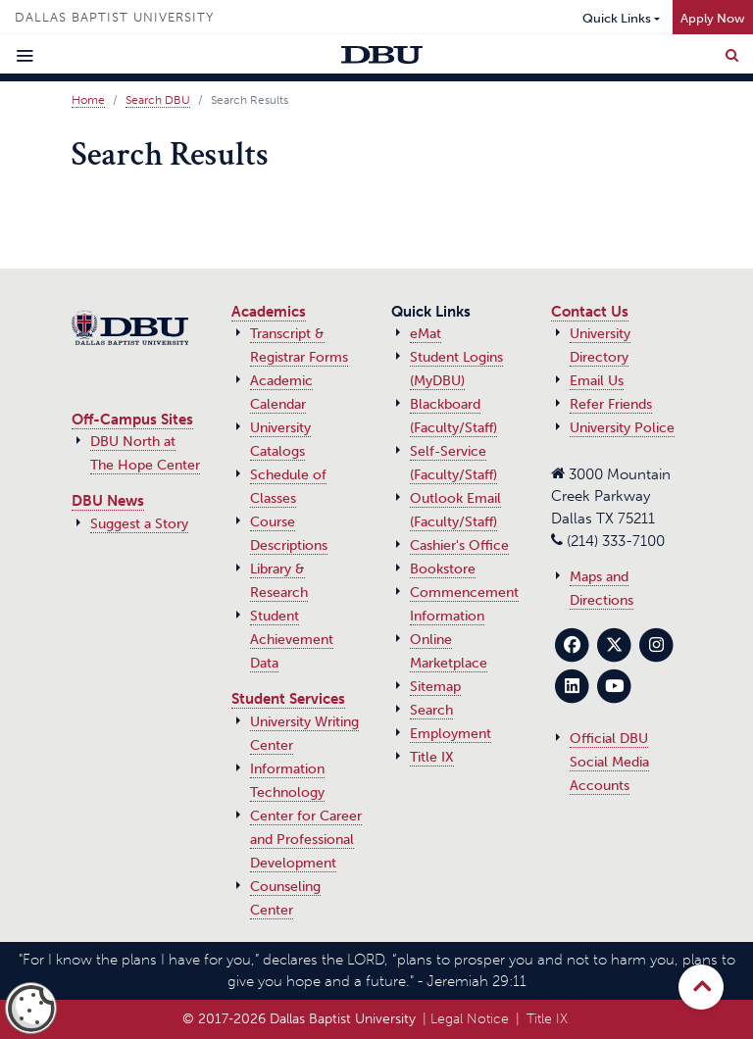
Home (88, 100)
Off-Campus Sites (132, 419)
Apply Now (712, 18)
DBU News (108, 501)
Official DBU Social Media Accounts (609, 762)
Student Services (288, 699)
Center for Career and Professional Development (306, 839)
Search (431, 710)
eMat (425, 333)
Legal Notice (469, 1019)
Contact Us (589, 312)
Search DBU (158, 100)
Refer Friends (611, 404)
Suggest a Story (139, 524)
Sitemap (435, 686)
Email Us (597, 380)
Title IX (432, 757)
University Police (622, 428)
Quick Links (616, 18)
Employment (450, 733)
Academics (268, 312)
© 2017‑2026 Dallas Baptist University (299, 1019)
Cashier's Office (459, 545)
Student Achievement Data (291, 639)
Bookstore (443, 569)
